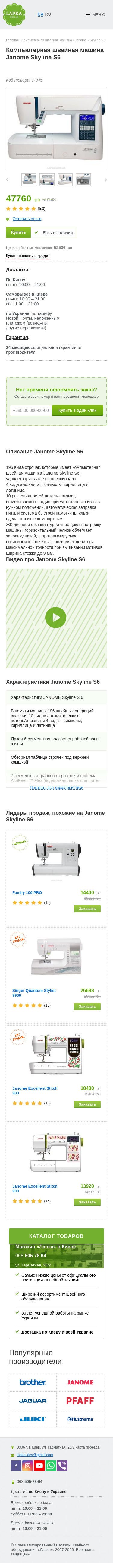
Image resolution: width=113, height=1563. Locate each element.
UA (40, 14)
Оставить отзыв (27, 218)
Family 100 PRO (27, 892)
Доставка (17, 269)
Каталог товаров (56, 1236)
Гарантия (17, 337)
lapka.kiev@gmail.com (35, 1455)
